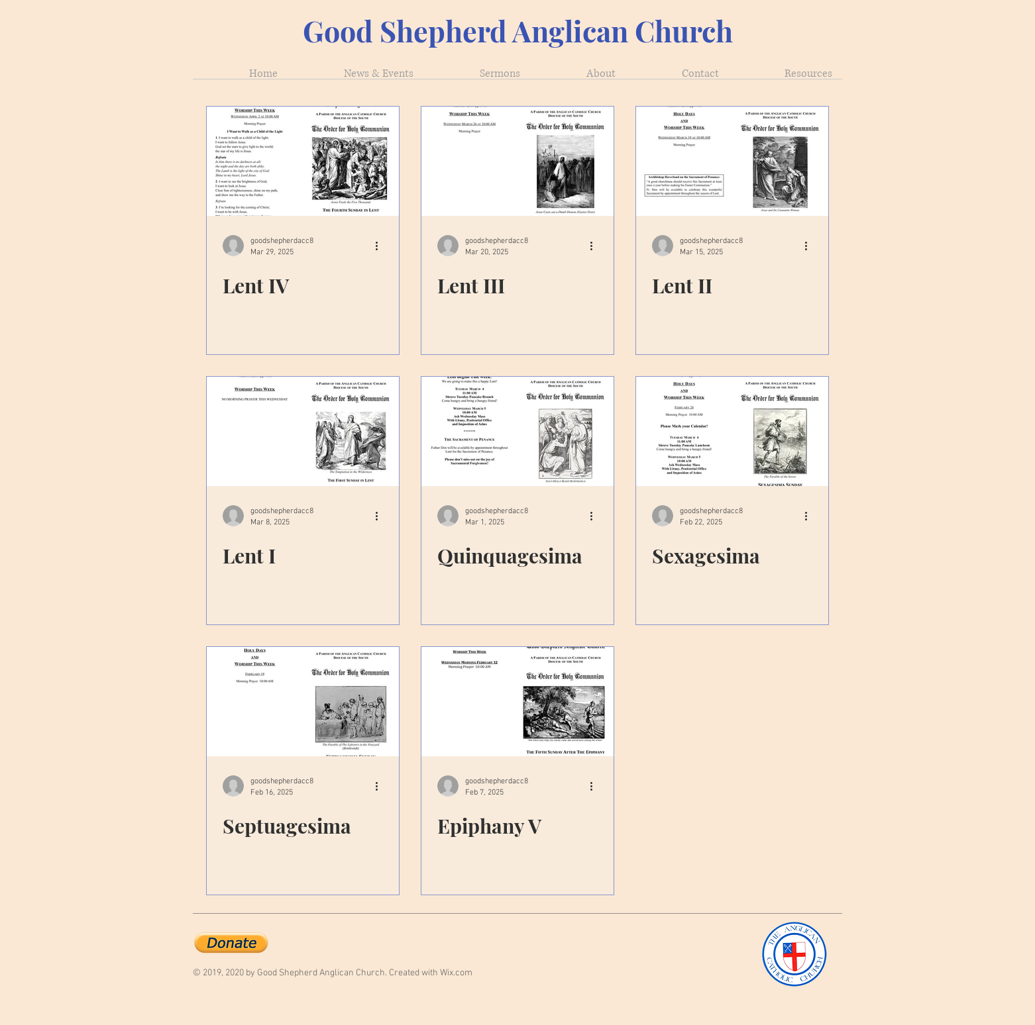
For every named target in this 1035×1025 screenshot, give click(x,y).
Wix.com (456, 973)
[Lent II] (732, 161)
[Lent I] (303, 431)
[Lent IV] (303, 161)
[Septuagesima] (303, 701)
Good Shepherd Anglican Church (518, 30)
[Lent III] (517, 161)
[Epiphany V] (517, 701)
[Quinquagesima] (517, 431)
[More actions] (381, 246)
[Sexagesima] (732, 431)
